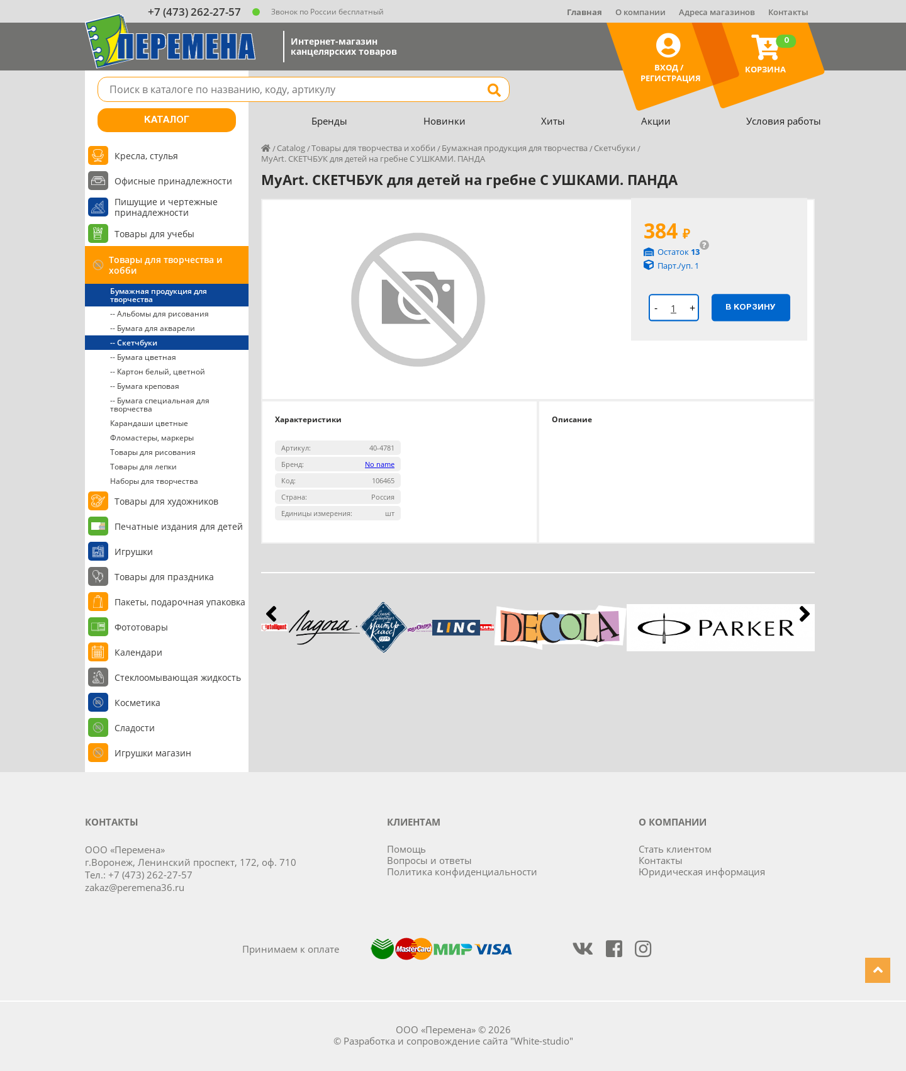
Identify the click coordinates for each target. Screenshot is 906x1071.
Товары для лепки (143, 467)
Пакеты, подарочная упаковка (180, 602)
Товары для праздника (164, 576)
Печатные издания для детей (179, 526)
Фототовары (141, 627)
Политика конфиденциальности (462, 871)
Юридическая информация (702, 871)
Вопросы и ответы (429, 860)
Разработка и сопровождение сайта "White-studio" (458, 1041)
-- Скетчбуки (133, 343)
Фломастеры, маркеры (152, 438)
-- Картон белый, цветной (157, 371)
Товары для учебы (154, 233)
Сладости (135, 727)
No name (379, 464)
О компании (640, 12)
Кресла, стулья (146, 155)
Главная (584, 12)
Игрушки (134, 551)
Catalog (291, 148)
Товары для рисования (153, 452)
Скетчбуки (614, 148)
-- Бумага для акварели (152, 328)
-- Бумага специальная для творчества (160, 404)
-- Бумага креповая (144, 386)
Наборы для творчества (154, 481)
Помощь (406, 849)
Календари (138, 652)
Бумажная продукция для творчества (158, 295)
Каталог (166, 120)
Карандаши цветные (149, 423)
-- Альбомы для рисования (159, 314)
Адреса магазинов (717, 12)
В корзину (750, 307)
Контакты (788, 12)
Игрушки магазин (153, 753)
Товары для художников (166, 501)
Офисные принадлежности (173, 181)
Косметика (137, 702)
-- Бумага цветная (143, 357)
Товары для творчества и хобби (165, 265)
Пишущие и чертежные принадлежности (166, 207)
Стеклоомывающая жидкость (178, 677)
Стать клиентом (675, 849)
